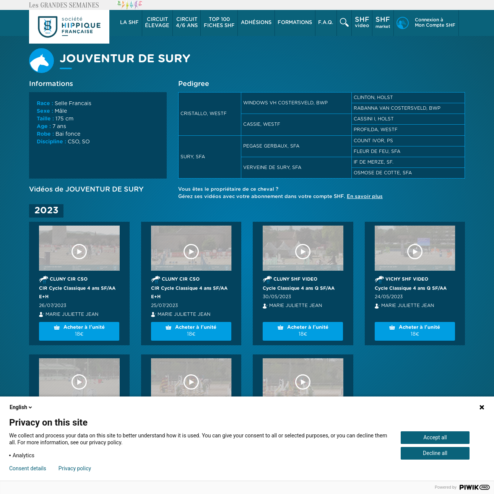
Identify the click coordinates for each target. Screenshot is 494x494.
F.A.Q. (325, 22)
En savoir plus (365, 196)
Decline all (435, 453)
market (382, 22)
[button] (129, 23)
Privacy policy (74, 468)
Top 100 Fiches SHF (219, 22)
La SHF (129, 22)
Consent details (27, 468)
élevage (157, 22)
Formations (295, 22)
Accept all (435, 437)
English (21, 407)
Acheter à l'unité (79, 331)
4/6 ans (187, 22)
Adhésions (256, 22)
